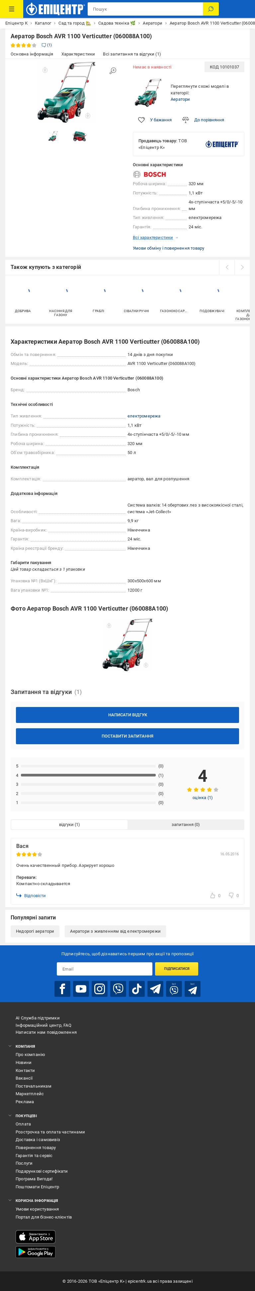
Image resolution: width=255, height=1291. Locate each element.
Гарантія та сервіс (34, 1155)
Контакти (25, 1070)
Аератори (180, 99)
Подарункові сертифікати (42, 1171)
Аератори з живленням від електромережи (115, 931)
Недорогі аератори (35, 931)
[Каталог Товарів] (11, 9)
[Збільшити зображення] (113, 70)
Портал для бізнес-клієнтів (44, 1217)
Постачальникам (33, 1086)
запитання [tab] (183, 824)
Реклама (25, 1101)
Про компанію (30, 1054)
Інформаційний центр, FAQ (43, 1025)
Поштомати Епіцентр (37, 1186)
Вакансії (24, 1078)
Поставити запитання (127, 736)
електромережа (144, 415)
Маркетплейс (30, 1093)
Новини (24, 1062)
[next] (242, 267)
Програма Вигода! (34, 1178)
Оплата (23, 1123)
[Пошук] (211, 9)
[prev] (226, 267)
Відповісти (31, 895)
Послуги (24, 1163)
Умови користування (37, 1209)
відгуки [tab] (66, 824)
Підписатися (177, 969)
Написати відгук (127, 714)
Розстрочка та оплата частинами (50, 1131)
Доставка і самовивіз (38, 1139)
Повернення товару (36, 1147)
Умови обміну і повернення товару (168, 248)
